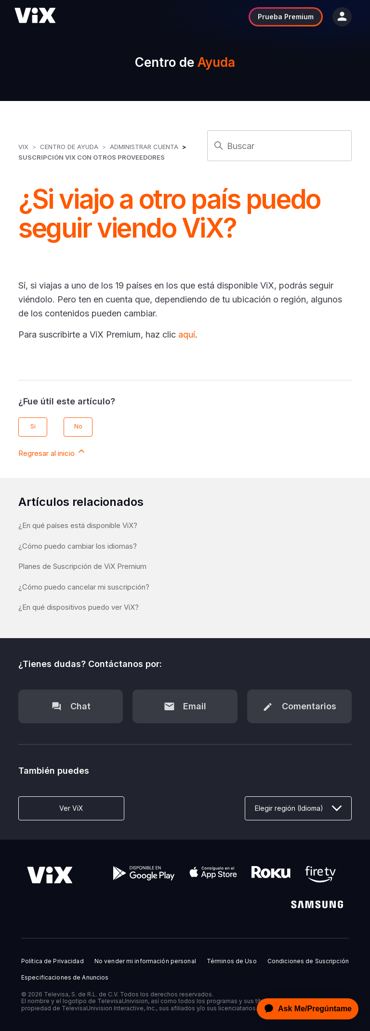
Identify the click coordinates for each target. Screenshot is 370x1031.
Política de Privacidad (52, 961)
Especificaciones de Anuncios (64, 977)
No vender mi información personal (145, 961)
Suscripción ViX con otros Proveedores (91, 157)
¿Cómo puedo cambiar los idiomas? (77, 546)
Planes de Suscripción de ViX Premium (82, 566)
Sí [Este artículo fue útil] (33, 426)
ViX (23, 147)
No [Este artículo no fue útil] (78, 426)
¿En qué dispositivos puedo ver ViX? (78, 607)
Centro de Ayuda (69, 147)
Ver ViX (71, 808)
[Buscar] (279, 145)
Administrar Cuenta (145, 147)
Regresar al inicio (52, 452)
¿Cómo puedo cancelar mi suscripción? (83, 586)
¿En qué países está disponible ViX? (77, 525)
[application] (305, 1009)
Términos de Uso (232, 961)
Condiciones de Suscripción (308, 961)
